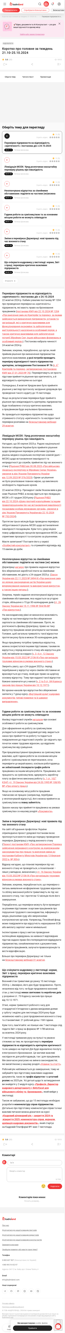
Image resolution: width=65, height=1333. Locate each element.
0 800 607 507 (19, 1260)
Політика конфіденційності (13, 1307)
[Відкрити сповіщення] (52, 4)
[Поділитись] (32, 64)
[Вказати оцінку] (50, 137)
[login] (59, 4)
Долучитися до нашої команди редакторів (20, 1235)
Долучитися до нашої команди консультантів (22, 1240)
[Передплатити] (11, 10)
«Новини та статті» (50, 1064)
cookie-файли (42, 1323)
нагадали (37, 719)
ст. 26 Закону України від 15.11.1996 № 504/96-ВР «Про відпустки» (31, 606)
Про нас (5, 1225)
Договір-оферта (8, 1303)
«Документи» (45, 811)
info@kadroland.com (10, 1280)
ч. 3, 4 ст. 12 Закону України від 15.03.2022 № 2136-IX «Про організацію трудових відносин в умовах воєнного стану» (30, 657)
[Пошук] (39, 4)
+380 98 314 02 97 (9, 1265)
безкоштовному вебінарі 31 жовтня (25, 960)
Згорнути (10, 281)
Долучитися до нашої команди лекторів (19, 1230)
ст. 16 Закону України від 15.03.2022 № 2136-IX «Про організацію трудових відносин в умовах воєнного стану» (31, 876)
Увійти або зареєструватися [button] (32, 34)
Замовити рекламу (10, 1245)
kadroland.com (7, 1317)
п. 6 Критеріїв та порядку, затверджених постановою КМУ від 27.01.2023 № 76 (30, 369)
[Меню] (4, 4)
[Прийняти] (32, 1328)
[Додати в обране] (59, 64)
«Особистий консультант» (16, 545)
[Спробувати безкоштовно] (35, 10)
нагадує (19, 567)
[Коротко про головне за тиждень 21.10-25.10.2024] (20, 16)
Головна (9, 1327)
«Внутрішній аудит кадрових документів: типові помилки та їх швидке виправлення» (31, 698)
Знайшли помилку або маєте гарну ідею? (20, 1249)
